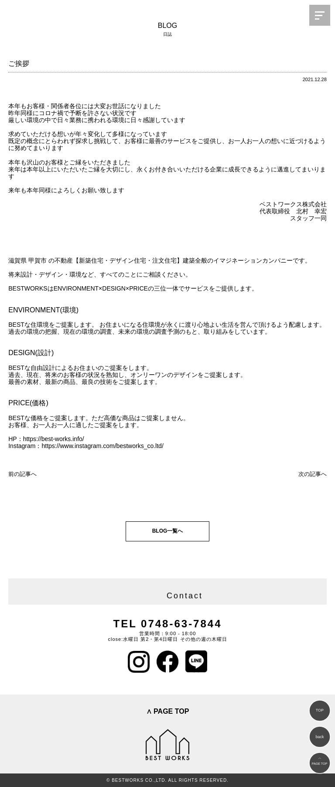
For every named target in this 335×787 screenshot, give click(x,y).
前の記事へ (22, 474)
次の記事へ (312, 474)
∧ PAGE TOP (167, 711)
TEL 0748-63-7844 (167, 624)
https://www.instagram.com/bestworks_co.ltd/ (102, 445)
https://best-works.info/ (53, 438)
